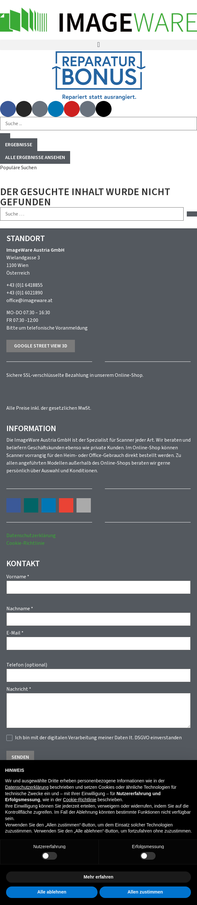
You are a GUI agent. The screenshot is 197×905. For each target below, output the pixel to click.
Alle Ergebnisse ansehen (35, 157)
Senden (20, 757)
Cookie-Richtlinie (25, 543)
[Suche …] (92, 214)
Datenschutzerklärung (31, 535)
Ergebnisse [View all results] (18, 144)
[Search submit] (5, 135)
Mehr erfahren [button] (98, 876)
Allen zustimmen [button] (145, 891)
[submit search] (192, 214)
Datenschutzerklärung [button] (26, 787)
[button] (98, 45)
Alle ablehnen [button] (51, 891)
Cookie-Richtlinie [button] (79, 799)
